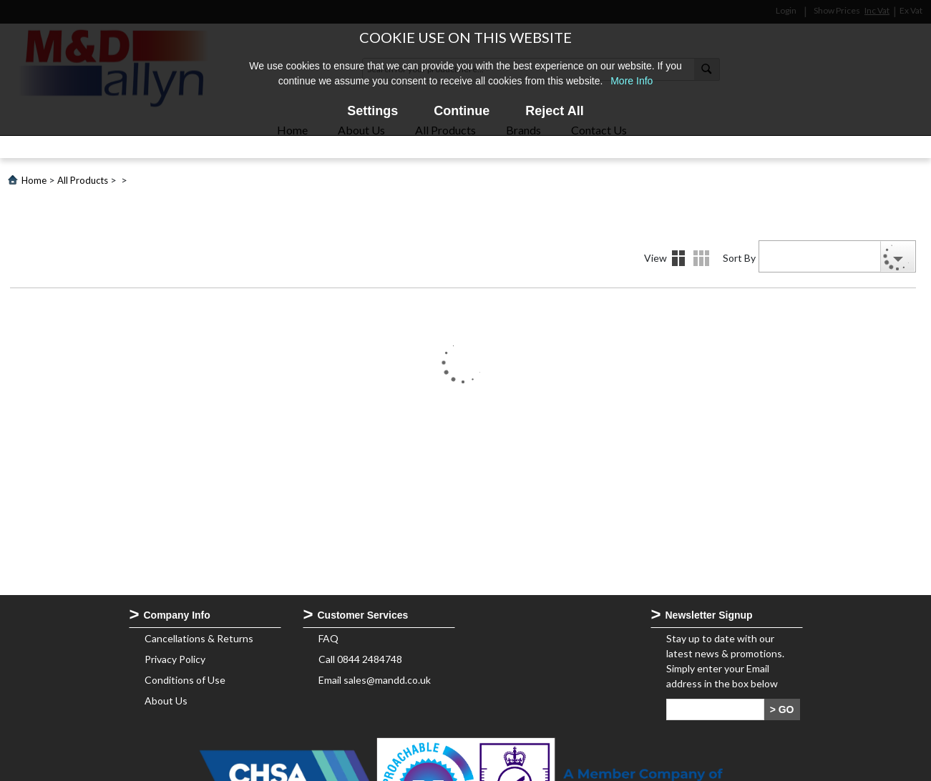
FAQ (328, 638)
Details (701, 258)
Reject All (554, 111)
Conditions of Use (185, 680)
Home (34, 180)
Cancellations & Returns (199, 638)
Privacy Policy (175, 659)
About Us (166, 700)
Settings (372, 111)
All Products (82, 180)
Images (678, 258)
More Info (631, 81)
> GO (782, 709)
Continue (461, 111)
